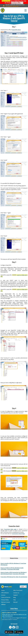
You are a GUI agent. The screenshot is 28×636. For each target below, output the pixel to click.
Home (3, 590)
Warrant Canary (5, 602)
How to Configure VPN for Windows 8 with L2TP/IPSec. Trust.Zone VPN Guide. (12, 568)
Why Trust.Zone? (17, 590)
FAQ (14, 600)
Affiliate (3, 604)
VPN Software (5, 592)
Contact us (16, 592)
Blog (14, 597)
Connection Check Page (18, 533)
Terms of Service (5, 597)
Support (15, 595)
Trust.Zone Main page (10, 529)
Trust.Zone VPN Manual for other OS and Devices (14, 577)
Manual (15, 602)
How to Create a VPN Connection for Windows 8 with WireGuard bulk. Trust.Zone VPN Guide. (14, 573)
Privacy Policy (5, 600)
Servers (3, 595)
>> (17, 3)
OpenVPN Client (16, 29)
